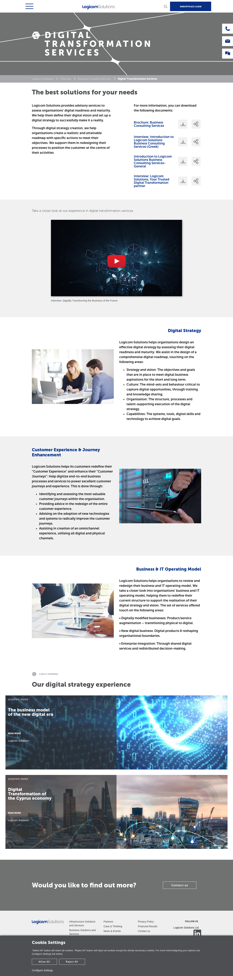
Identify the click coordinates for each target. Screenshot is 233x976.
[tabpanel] (116, 261)
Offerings (65, 78)
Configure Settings (42, 970)
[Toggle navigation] (29, 6)
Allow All (44, 961)
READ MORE (14, 733)
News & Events (112, 931)
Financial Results (147, 926)
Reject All (72, 961)
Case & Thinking (113, 926)
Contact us (179, 885)
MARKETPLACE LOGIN (190, 6)
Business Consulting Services (94, 78)
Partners (108, 921)
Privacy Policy (146, 921)
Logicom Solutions (42, 78)
